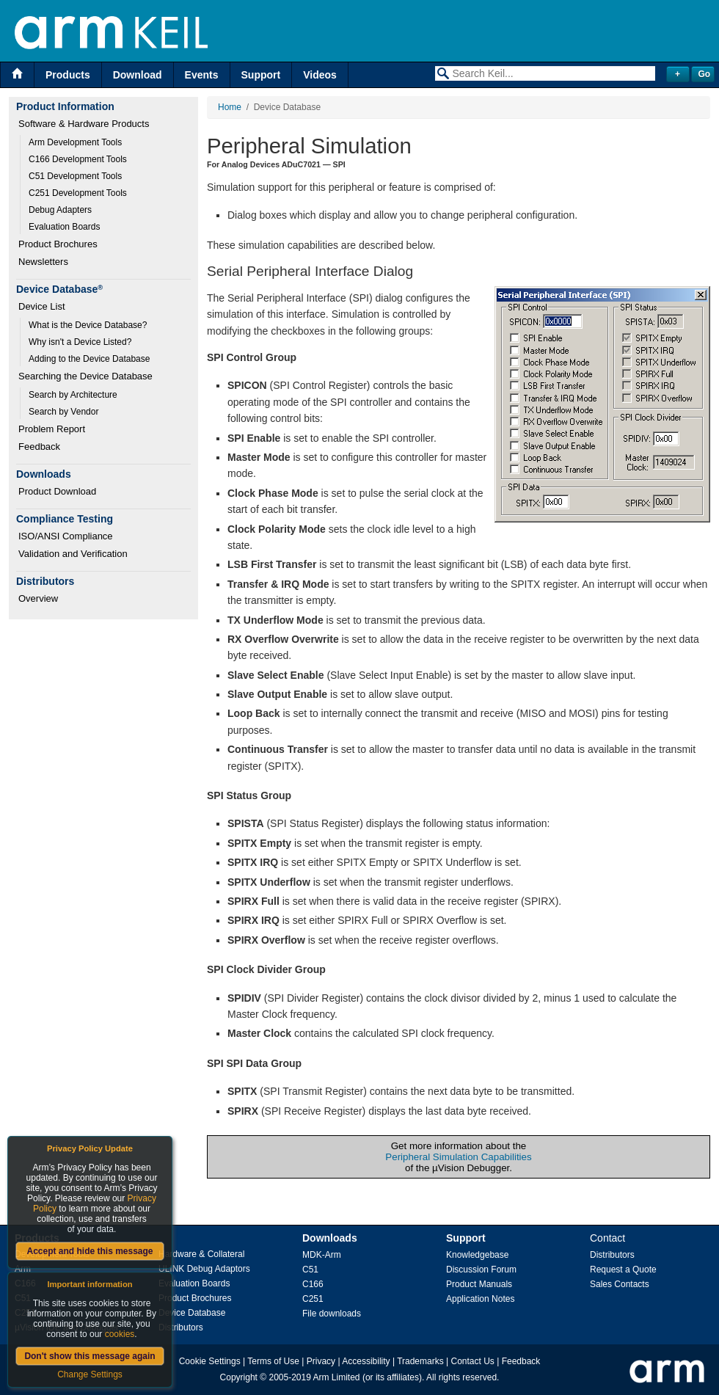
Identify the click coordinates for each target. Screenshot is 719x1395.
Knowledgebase (477, 1255)
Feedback (39, 446)
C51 (310, 1269)
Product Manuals (479, 1284)
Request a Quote (623, 1269)
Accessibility (366, 1361)
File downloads (331, 1313)
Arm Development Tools (75, 142)
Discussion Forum (481, 1269)
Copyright (239, 1377)
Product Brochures (58, 244)
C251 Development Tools (78, 193)
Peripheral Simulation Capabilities (458, 1156)
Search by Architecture (73, 395)
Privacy (321, 1361)
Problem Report (51, 428)
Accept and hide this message (89, 1251)
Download (137, 75)
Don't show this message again (89, 1356)
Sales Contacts (619, 1284)
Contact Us (472, 1361)
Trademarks (420, 1361)
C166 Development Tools (78, 159)
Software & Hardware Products (83, 123)
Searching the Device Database (85, 376)
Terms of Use (273, 1361)
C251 (313, 1299)
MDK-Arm (321, 1255)
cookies (120, 1334)
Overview (38, 598)
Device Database (191, 1313)
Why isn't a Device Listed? (80, 342)
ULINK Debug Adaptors (204, 1269)
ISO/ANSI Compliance (65, 536)
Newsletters (43, 261)
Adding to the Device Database (89, 359)
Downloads (329, 1238)
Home (229, 107)
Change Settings (90, 1374)
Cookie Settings (210, 1361)
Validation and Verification (73, 553)
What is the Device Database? (88, 325)
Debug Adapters (60, 210)
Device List (41, 306)
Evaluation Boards (64, 227)
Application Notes (480, 1299)
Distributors (180, 1327)
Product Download (57, 491)
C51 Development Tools (75, 176)
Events (202, 75)
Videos (320, 75)
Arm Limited (336, 1377)
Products (67, 75)
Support (261, 75)
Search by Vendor (63, 412)
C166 (313, 1284)
